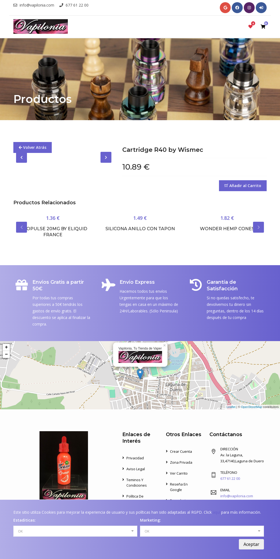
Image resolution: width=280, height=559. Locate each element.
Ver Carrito (179, 473)
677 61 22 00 (74, 5)
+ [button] (6, 347)
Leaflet (231, 407)
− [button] (6, 354)
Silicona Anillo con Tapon (140, 228)
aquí (216, 512)
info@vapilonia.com (33, 5)
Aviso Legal (135, 468)
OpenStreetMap (251, 407)
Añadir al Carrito (242, 185)
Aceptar (251, 544)
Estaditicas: (24, 520)
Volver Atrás (32, 147)
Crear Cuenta (181, 451)
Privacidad (135, 458)
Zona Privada (181, 462)
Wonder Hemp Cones (227, 228)
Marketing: (150, 520)
